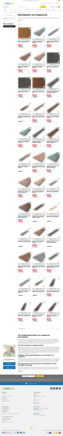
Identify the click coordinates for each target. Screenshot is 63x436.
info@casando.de (36, 413)
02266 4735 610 (36, 409)
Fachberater (20, 370)
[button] (43, 7)
